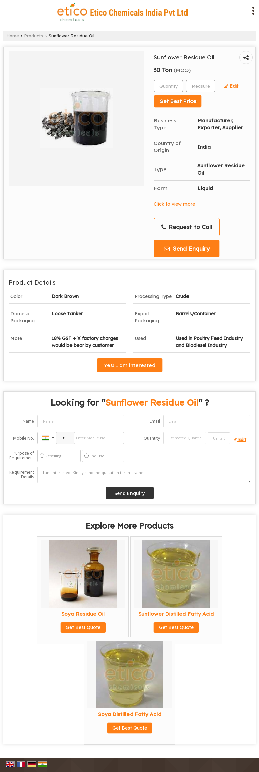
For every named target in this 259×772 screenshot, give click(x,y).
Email (155, 421)
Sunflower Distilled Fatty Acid (176, 614)
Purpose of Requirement (21, 455)
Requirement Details (21, 475)
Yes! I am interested (129, 365)
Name (28, 421)
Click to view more (174, 204)
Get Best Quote (83, 627)
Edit (231, 86)
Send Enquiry (187, 248)
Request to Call (186, 227)
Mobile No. (23, 438)
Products (33, 35)
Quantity (152, 438)
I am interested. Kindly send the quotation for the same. (143, 475)
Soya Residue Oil (83, 614)
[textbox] (200, 86)
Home (13, 35)
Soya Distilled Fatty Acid (129, 714)
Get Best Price (177, 101)
